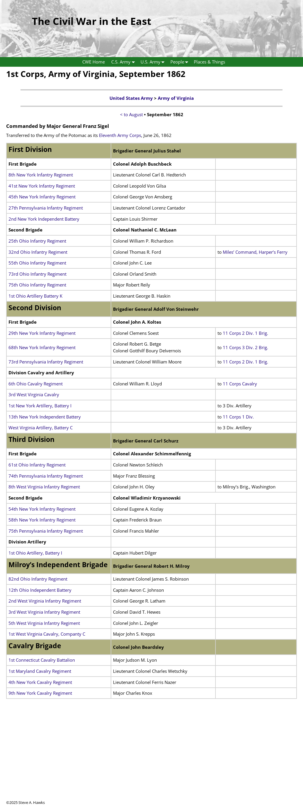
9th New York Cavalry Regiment (40, 693)
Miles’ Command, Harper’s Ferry (255, 252)
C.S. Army (124, 62)
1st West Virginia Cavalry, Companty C (46, 634)
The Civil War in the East (91, 21)
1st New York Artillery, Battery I (39, 406)
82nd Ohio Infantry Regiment (37, 579)
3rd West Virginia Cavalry (33, 394)
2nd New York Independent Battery (43, 219)
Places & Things (209, 62)
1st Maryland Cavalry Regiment (39, 671)
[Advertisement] (151, 759)
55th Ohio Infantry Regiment (37, 263)
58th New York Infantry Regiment (42, 520)
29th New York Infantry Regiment (42, 333)
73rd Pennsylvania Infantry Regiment (45, 362)
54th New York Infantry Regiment (42, 509)
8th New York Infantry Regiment (40, 175)
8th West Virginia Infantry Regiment (44, 487)
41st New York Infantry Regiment (41, 186)
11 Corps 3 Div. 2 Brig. (246, 347)
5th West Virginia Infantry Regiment (44, 623)
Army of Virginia (176, 98)
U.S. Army (154, 62)
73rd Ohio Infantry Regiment (37, 274)
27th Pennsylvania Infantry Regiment (45, 208)
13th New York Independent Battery (44, 417)
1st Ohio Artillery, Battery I (35, 553)
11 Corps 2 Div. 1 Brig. (245, 333)
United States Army (131, 98)
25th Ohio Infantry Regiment (37, 241)
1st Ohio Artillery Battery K (35, 296)
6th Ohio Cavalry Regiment (35, 384)
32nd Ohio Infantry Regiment (37, 252)
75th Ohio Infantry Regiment (37, 285)
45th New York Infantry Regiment (42, 197)
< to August (131, 114)
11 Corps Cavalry (240, 384)
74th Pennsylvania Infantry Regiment (45, 476)
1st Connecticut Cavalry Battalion (41, 660)
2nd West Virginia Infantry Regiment (44, 601)
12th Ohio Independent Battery (39, 590)
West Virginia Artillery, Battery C (40, 427)
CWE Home (93, 62)
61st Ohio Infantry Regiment (37, 465)
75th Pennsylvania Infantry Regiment (45, 531)
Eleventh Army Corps (120, 135)
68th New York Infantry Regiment (42, 347)
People (180, 62)
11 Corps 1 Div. (238, 417)
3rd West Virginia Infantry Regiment (44, 612)
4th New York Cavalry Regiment (40, 682)
